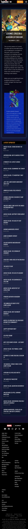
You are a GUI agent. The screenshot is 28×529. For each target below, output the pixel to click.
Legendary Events (5, 447)
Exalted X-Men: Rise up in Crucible (13, 260)
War (3, 457)
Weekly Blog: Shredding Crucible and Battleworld (13, 402)
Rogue (16, 482)
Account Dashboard (19, 435)
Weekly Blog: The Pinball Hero (12, 349)
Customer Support (10, 515)
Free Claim (4, 468)
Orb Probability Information (7, 506)
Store (4, 460)
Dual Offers (4, 466)
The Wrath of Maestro (10, 379)
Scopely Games (14, 517)
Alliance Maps (17, 439)
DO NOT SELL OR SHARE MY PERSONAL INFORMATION (14, 519)
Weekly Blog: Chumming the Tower (14, 169)
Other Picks (4, 472)
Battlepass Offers (5, 464)
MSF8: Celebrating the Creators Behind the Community (13, 321)
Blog (3, 491)
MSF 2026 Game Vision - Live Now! (13, 342)
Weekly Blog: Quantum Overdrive (13, 386)
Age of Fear (17, 462)
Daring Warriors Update (11, 229)
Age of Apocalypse (18, 478)
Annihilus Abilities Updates (12, 190)
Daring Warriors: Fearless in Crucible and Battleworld (12, 410)
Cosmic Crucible (5, 441)
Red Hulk (16, 484)
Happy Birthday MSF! (9, 329)
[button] (26, 1)
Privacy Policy (18, 514)
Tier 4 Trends (4, 455)
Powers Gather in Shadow (11, 297)
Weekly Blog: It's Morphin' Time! (13, 175)
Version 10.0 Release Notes (11, 373)
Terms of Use (9, 514)
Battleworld (4, 502)
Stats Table (4, 451)
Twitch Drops (4, 508)
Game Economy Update (10, 236)
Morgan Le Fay (18, 480)
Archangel (17, 486)
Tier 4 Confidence (5, 453)
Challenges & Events (6, 437)
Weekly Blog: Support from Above (13, 214)
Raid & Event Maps (5, 449)
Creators (3, 504)
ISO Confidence (5, 445)
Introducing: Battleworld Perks (13, 155)
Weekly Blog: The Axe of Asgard (13, 273)
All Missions (4, 435)
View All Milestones (6, 497)
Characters (4, 439)
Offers (3, 470)
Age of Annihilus (18, 468)
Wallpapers (4, 510)
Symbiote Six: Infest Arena (11, 162)
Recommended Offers (6, 462)
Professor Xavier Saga (19, 473)
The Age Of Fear (8, 266)
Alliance (16, 437)
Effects (3, 443)
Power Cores (4, 474)
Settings (16, 443)
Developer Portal (18, 441)
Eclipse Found (7, 336)
